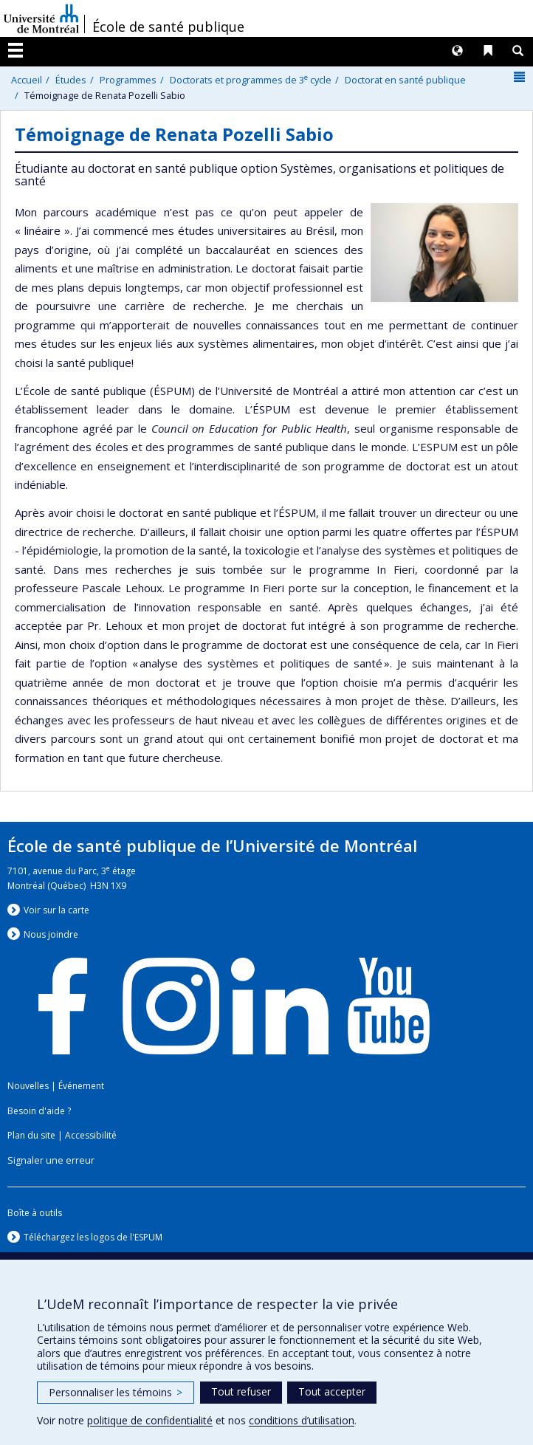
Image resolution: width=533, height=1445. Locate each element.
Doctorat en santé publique (405, 79)
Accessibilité (91, 1135)
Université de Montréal (41, 18)
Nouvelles (28, 1086)
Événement (81, 1086)
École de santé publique (168, 26)
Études (70, 79)
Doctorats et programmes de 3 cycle (250, 79)
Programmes (128, 79)
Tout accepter (331, 1391)
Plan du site (31, 1135)
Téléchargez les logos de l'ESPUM (93, 1237)
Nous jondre (51, 934)
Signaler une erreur (50, 1160)
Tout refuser (241, 1391)
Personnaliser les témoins (115, 1392)
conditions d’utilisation (301, 1420)
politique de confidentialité (150, 1420)
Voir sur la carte (56, 910)
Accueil (26, 79)
